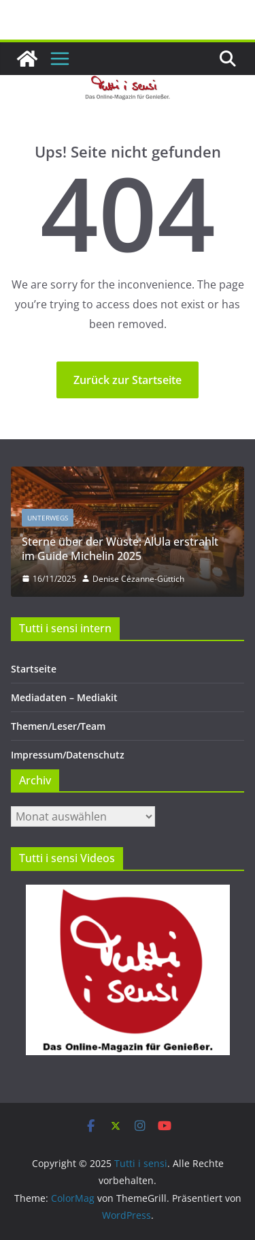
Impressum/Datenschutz (67, 754)
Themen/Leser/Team (58, 726)
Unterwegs (47, 517)
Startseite (33, 668)
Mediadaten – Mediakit (64, 697)
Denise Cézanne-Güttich (138, 579)
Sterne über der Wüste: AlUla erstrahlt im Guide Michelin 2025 (120, 548)
